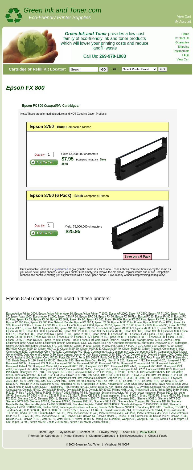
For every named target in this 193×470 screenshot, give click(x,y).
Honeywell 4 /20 (155, 360)
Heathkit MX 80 (46, 360)
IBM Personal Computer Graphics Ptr (99, 378)
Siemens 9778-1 (40, 401)
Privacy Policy (108, 432)
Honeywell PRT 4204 (26, 369)
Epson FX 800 (95, 319)
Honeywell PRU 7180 (32, 372)
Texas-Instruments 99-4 (117, 410)
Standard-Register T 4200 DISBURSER (96, 404)
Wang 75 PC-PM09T (108, 419)
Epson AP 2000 (118, 313)
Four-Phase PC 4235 (158, 357)
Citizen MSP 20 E (90, 348)
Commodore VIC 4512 (76, 351)
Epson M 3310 (14, 328)
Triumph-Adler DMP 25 (51, 413)
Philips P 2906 (24, 392)
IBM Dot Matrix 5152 (163, 375)
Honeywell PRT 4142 (123, 366)
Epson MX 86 (114, 331)
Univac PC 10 (126, 416)
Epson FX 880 (174, 319)
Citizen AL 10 (166, 345)
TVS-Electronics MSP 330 (50, 416)
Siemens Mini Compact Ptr (134, 401)
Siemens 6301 (108, 398)
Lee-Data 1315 (130, 381)
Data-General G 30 (103, 354)
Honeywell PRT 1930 (70, 366)
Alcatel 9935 (128, 340)
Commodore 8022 (16, 351)
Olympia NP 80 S (77, 389)
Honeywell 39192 (87, 363)
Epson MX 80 (104, 328)
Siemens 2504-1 (47, 398)
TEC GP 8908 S (51, 410)
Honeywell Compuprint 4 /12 (137, 363)
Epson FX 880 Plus (17, 322)
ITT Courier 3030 (157, 378)
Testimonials (181, 50)
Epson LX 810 (103, 325)
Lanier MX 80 (93, 381)
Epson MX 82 (54, 331)
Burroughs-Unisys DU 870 (40, 345)
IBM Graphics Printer (34, 378)
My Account (182, 21)
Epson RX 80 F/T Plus (19, 337)
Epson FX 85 (24, 319)
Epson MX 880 (25, 334)
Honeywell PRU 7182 (86, 372)
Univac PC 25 (161, 416)
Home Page (46, 432)
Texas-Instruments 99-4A (147, 410)
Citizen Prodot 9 (151, 348)
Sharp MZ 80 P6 (170, 395)
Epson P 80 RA (45, 334)
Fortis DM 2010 (68, 357)
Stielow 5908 (50, 407)
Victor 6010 (48, 419)
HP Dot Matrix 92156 (27, 375)
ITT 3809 (140, 378)
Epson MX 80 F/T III (171, 328)
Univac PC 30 (179, 416)
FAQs (185, 55)
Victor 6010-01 (65, 419)
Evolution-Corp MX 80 (44, 357)
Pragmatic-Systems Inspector (105, 392)
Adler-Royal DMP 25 (107, 340)
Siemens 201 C (27, 398)
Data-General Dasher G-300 (74, 354)
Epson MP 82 (50, 328)
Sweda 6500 (106, 407)
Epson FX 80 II (164, 316)
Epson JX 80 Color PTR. (157, 322)
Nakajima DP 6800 (95, 383)
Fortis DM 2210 (109, 357)
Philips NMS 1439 (167, 389)
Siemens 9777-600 (17, 401)
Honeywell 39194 (109, 363)
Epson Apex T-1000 (44, 316)
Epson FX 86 (41, 319)
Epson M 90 (160, 325)
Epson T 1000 (70, 340)
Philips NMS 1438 (145, 389)
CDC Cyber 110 (147, 345)
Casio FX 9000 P (126, 345)
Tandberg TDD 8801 (150, 407)
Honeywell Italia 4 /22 (18, 366)
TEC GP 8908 (32, 410)
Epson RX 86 (99, 337)
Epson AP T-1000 (159, 313)
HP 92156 (132, 372)
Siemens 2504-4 (68, 398)
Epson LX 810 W (123, 325)
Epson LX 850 (143, 325)
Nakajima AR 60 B (72, 383)
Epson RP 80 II (100, 334)
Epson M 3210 (177, 325)
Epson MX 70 (87, 328)
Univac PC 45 (32, 419)
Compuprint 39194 (169, 351)
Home (185, 33)
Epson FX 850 (113, 319)
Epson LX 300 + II (22, 325)
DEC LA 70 (122, 354)
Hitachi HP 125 (115, 360)
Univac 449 (89, 416)
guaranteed (61, 269)
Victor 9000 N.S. (85, 419)
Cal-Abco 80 (65, 345)
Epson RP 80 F (81, 334)
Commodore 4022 (173, 348)
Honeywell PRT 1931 (97, 366)
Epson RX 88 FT (137, 337)
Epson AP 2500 (138, 313)
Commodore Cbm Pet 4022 (45, 351)
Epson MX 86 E (133, 331)
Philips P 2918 (61, 392)
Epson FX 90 (77, 319)
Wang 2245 (128, 419)
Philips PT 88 (79, 392)
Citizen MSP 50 (131, 348)
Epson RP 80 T (120, 334)
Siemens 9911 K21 (105, 401)
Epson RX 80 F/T (175, 334)
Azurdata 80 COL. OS (79, 342)
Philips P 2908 (42, 392)
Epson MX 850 (170, 331)
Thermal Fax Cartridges (43, 435)
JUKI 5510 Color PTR (26, 381)
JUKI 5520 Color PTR (53, 381)
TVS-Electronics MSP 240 (82, 413)
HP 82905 (106, 372)
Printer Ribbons (74, 435)
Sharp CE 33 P (49, 395)
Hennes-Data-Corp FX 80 (90, 360)
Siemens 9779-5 (60, 401)
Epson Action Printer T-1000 (90, 313)
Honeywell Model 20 (45, 366)
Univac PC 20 (143, 416)
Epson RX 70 (138, 334)
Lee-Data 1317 (168, 381)
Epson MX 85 (97, 331)
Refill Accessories (131, 435)
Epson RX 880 (52, 340)
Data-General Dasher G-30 (40, 354)
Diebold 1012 (138, 354)
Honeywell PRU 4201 (105, 369)
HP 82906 (119, 372)
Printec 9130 (164, 392)
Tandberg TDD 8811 (175, 407)
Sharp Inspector (110, 395)
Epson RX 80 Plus (44, 337)
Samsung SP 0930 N (27, 395)
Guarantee (182, 42)
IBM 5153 (93, 375)
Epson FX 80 (146, 316)
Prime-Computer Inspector (140, 392)
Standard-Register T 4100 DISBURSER (47, 404)
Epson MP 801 (68, 328)
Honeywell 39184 (65, 363)
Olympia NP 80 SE (100, 389)
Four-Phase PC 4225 (132, 357)
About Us (129, 432)
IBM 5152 (47, 375)
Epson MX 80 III (35, 331)
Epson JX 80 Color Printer (126, 322)
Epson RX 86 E (118, 337)
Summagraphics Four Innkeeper (78, 407)
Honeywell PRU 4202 (132, 369)
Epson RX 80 (155, 334)
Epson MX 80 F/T (123, 328)
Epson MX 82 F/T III (75, 331)
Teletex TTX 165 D (91, 410)
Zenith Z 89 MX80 (57, 421)
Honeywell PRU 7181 (59, 372)
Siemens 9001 (127, 398)
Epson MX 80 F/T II (146, 328)
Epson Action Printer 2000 (21, 313)
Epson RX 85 (82, 337)
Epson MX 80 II (15, 331)
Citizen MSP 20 (69, 348)
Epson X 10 (87, 340)
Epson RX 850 (14, 340)
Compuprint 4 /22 (123, 351)
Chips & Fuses (157, 435)
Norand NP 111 (80, 386)
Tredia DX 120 (27, 413)
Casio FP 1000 (83, 345)
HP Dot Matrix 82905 (152, 372)
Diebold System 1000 (160, 354)
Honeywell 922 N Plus (41, 363)
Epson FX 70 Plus (126, 316)
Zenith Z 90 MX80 (80, 421)
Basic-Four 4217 (103, 342)
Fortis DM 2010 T (89, 357)
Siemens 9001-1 (147, 398)
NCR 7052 (137, 383)
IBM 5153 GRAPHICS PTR (116, 375)
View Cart (184, 16)
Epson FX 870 (155, 319)
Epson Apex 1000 (21, 316)
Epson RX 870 (33, 340)
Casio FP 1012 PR (104, 345)
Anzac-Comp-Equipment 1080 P (46, 342)
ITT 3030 (128, 378)
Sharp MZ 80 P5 (149, 395)
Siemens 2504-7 (89, 398)
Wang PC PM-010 (147, 419)
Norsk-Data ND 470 (126, 386)
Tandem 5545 (14, 410)
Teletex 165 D (70, 410)
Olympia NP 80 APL (53, 389)
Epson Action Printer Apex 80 (55, 313)
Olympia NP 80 (31, 389)
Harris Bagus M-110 (24, 360)
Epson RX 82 (65, 337)
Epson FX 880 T (83, 322)
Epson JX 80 (102, 322)
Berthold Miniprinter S (127, 342)
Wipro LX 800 (20, 421)
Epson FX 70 (106, 316)
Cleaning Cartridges (102, 435)
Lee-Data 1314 (111, 381)
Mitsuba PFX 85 (29, 383)
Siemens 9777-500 (169, 398)
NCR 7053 (151, 383)
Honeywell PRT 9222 (78, 369)
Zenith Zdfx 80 (100, 421)
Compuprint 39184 (146, 351)
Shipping (183, 46)
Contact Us (182, 38)
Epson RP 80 (63, 334)
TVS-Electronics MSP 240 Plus (117, 413)
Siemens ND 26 (160, 401)
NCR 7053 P (16, 386)
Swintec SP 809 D (125, 407)
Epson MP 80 (33, 328)
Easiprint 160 (22, 357)
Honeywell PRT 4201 (150, 366)
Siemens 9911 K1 (82, 401)
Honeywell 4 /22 (176, 360)
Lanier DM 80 (76, 381)
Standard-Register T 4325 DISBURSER (144, 404)
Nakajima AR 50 (49, 383)
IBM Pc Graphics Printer (62, 378)
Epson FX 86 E (59, 319)
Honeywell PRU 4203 (158, 369)
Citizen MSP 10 (27, 348)
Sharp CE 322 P (69, 395)
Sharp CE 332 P (89, 395)
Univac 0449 (74, 416)
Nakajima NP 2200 (119, 383)
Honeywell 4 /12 (135, 360)
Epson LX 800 (85, 325)
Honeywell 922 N (16, 363)
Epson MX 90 (152, 331)
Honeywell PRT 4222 (52, 369)
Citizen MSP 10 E (48, 348)
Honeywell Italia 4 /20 (168, 363)
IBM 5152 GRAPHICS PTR (70, 375)
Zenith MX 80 (37, 421)
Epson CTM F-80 (68, 316)
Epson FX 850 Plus (134, 319)
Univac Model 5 (107, 416)
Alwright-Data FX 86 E (150, 340)
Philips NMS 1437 (122, 389)
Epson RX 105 (174, 337)
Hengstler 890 (65, 360)
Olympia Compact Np (152, 386)
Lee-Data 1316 (149, 381)
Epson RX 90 (157, 337)
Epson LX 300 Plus (46, 325)
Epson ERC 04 (88, 316)
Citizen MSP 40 (111, 348)
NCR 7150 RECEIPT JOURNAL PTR (47, 386)
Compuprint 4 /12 (101, 351)
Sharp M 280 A (129, 395)
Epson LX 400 (67, 325)
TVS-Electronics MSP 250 (152, 413)
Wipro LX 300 (167, 419)
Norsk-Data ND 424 (101, 386)
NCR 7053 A (166, 383)
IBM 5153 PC (142, 375)
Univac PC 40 (14, 419)
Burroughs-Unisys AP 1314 (158, 342)
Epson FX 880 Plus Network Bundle (51, 322)
